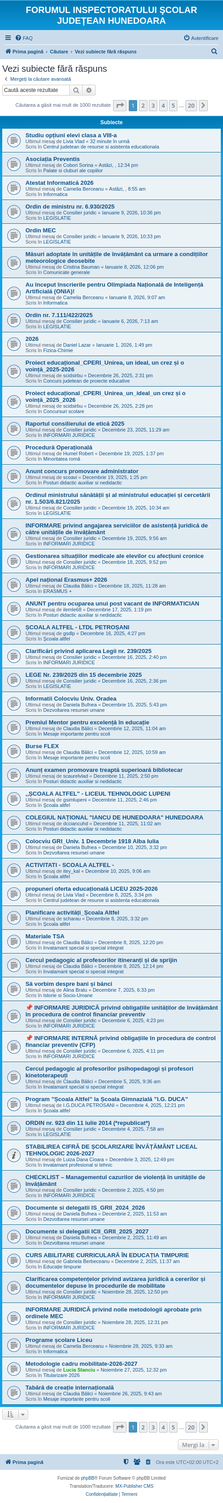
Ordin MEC (40, 230)
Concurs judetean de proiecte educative (86, 380)
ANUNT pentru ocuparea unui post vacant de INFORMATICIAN (112, 603)
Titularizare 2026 (61, 1375)
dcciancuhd (75, 823)
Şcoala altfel (56, 638)
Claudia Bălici (78, 585)
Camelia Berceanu (83, 189)
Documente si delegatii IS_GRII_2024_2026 (85, 1207)
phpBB (87, 1478)
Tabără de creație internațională (69, 1387)
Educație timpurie (62, 1266)
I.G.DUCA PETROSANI (88, 1105)
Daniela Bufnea (80, 704)
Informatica (55, 194)
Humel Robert (78, 453)
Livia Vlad (73, 141)
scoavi (70, 477)
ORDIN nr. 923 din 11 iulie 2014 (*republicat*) (87, 1123)
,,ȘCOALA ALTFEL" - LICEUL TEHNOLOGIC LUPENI (97, 793)
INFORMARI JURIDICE (69, 435)
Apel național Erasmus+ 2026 (66, 579)
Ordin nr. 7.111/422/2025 (59, 315)
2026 (31, 338)
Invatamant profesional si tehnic (78, 1165)
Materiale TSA (44, 936)
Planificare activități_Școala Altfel (72, 912)
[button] (119, 105)
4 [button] (163, 105)
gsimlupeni (75, 799)
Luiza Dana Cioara (83, 1159)
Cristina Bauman (81, 267)
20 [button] (191, 105)
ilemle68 (72, 609)
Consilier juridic (80, 212)
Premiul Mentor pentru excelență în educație (87, 722)
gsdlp (69, 633)
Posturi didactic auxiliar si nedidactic (82, 482)
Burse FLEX (42, 746)
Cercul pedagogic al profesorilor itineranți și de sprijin (101, 960)
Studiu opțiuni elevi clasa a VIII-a (71, 135)
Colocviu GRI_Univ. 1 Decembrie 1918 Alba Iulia (92, 841)
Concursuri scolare (63, 411)
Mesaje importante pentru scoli (76, 733)
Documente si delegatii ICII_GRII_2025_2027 (87, 1231)
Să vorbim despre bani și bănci (68, 983)
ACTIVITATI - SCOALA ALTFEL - (69, 865)
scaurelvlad (75, 776)
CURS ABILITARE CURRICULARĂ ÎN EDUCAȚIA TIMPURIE (107, 1255)
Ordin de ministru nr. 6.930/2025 (69, 206)
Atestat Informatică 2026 (59, 182)
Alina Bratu (75, 990)
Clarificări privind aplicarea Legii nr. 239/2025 (88, 651)
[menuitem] (24, 38)
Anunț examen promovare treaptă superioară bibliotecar (104, 770)
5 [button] (173, 105)
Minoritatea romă (61, 459)
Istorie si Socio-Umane (68, 995)
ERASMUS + (57, 591)
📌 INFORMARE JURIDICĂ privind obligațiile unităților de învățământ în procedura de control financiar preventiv (121, 1011)
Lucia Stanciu (79, 1369)
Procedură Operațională (59, 447)
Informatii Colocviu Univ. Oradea (70, 698)
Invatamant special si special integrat (83, 947)
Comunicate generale (66, 272)
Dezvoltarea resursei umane (74, 710)
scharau (71, 918)
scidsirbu (72, 375)
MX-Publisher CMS (134, 1486)
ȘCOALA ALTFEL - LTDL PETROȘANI (77, 627)
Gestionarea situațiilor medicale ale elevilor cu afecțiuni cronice (114, 556)
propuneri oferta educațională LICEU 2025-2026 (91, 888)
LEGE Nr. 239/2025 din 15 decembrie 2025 (83, 674)
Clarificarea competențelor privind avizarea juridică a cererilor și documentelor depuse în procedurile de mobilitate (115, 1282)
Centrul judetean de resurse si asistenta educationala (101, 146)
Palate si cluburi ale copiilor (73, 170)
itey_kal (71, 871)
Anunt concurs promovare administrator (82, 471)
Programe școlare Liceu (59, 1340)
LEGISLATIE (57, 218)
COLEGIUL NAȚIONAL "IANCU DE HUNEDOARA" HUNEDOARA (114, 817)
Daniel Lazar (77, 345)
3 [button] (153, 105)
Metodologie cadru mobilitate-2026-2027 (81, 1363)
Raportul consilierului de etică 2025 (74, 423)
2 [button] (143, 105)
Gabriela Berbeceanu (86, 1261)
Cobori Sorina (78, 165)
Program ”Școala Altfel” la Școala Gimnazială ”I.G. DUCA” (106, 1099)
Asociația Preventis (52, 159)
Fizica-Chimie (58, 350)
